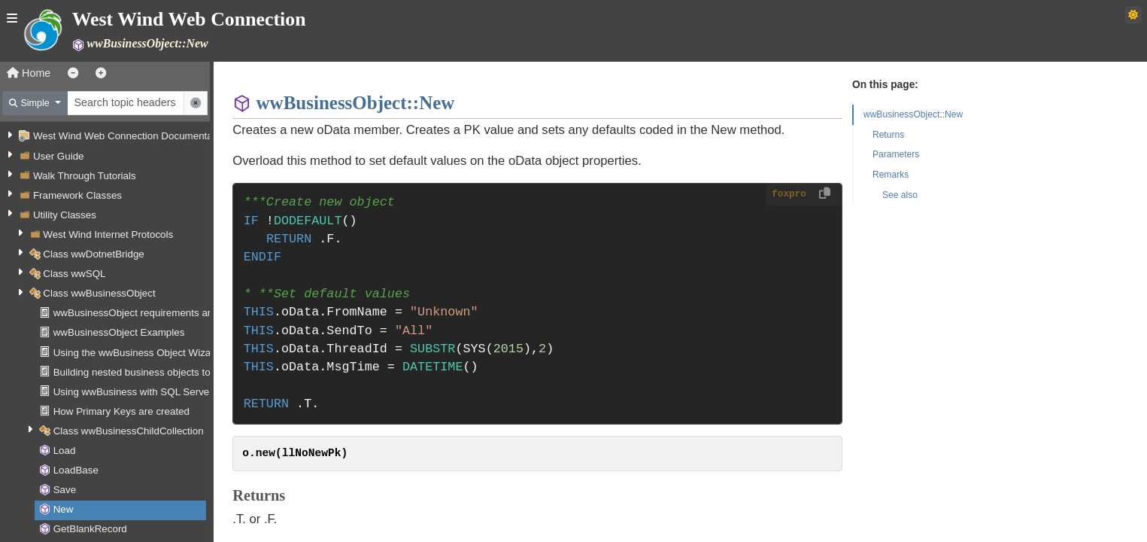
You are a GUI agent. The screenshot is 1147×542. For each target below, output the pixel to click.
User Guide (58, 156)
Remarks (890, 174)
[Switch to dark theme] (1133, 15)
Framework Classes (77, 195)
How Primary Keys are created (121, 411)
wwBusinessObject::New (913, 114)
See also (900, 195)
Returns (888, 134)
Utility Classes (64, 215)
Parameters (895, 154)
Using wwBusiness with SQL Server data (144, 391)
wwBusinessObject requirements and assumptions (165, 312)
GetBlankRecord (90, 528)
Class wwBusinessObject (99, 293)
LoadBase (76, 470)
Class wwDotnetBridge (93, 254)
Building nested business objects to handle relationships (178, 372)
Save (65, 489)
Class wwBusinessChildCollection (128, 431)
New (63, 509)
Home (28, 73)
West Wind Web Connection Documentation (131, 136)
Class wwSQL (74, 273)
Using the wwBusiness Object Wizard (136, 352)
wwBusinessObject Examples (119, 332)
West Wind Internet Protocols (108, 234)
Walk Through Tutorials (84, 175)
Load (64, 450)
